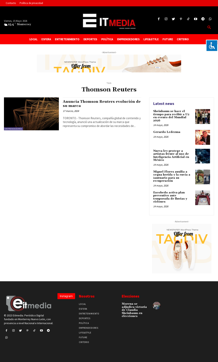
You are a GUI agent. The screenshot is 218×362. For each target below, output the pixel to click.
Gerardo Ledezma (166, 132)
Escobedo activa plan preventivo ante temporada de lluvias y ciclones (170, 196)
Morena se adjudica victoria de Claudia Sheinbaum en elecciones (134, 310)
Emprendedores (13, 129)
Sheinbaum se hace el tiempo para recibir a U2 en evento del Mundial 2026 (171, 115)
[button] (209, 27)
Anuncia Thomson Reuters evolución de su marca (100, 103)
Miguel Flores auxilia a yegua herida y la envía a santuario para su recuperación (171, 176)
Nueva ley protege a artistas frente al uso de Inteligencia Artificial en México (171, 155)
